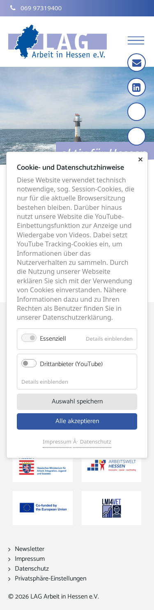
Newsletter (29, 549)
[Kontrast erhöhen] (137, 137)
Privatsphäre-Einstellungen (50, 578)
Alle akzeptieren (77, 421)
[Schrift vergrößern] (137, 112)
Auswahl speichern (77, 401)
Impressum (57, 441)
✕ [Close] (140, 159)
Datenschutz (95, 441)
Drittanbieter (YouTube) (71, 364)
